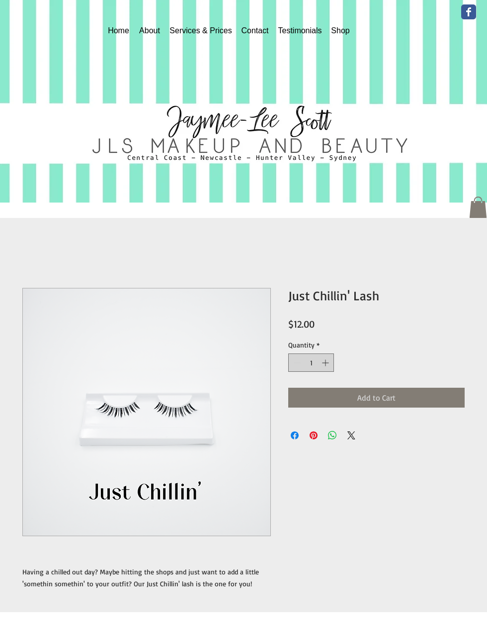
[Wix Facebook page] (468, 11)
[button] (478, 207)
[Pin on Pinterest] (314, 435)
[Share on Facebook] (295, 435)
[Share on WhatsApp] (332, 435)
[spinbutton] (311, 362)
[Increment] (326, 362)
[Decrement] (296, 362)
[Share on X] (351, 435)
